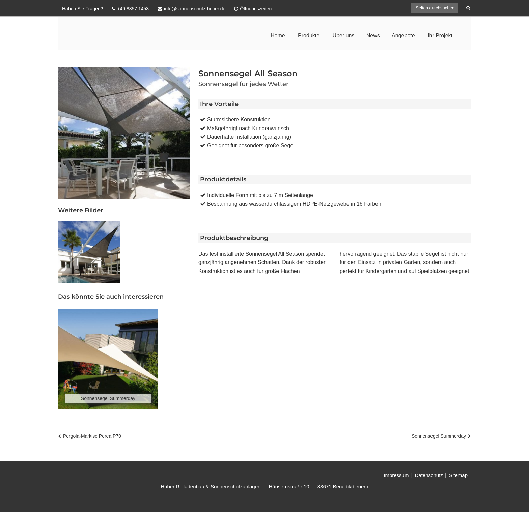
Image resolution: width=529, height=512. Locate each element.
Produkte (308, 35)
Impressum (396, 475)
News (373, 35)
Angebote (403, 35)
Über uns (344, 35)
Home (278, 35)
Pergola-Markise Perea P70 (92, 436)
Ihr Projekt (440, 35)
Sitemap (458, 475)
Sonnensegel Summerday (439, 436)
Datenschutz (429, 475)
